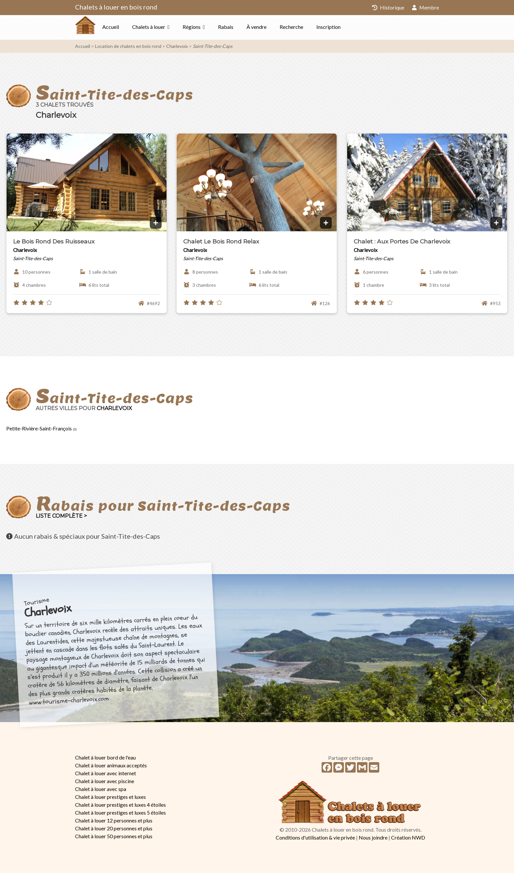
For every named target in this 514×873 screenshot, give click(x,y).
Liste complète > (61, 516)
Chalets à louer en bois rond (116, 7)
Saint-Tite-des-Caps (212, 46)
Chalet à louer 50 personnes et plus (113, 836)
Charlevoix (177, 46)
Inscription (341, 27)
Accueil (123, 27)
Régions (205, 27)
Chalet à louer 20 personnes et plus (113, 828)
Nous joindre (373, 837)
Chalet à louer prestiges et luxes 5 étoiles (120, 812)
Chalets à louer (161, 27)
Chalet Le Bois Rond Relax (221, 241)
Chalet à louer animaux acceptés (111, 765)
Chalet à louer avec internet (105, 773)
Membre (425, 7)
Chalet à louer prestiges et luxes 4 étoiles (120, 804)
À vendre (270, 27)
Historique (388, 7)
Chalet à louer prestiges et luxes (110, 797)
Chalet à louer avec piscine (104, 781)
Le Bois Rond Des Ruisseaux (53, 241)
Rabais (239, 27)
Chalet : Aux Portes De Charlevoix (402, 241)
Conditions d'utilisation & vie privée (315, 837)
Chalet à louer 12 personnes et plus (113, 820)
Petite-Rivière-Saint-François (41, 428)
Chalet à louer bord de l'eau (105, 757)
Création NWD (408, 837)
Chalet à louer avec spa (100, 789)
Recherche (304, 27)
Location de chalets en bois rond (128, 46)
